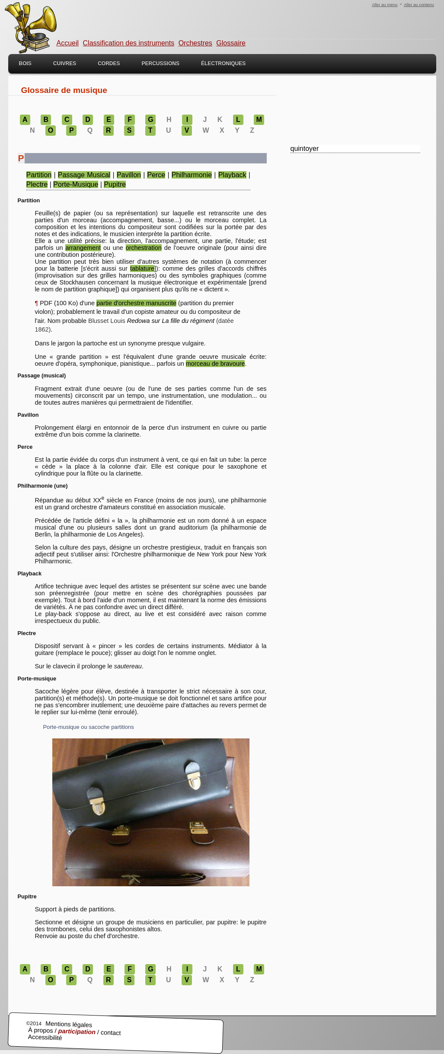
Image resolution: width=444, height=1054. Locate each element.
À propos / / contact (74, 1032)
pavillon (129, 175)
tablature (142, 268)
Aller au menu (384, 4)
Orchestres (195, 43)
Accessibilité (45, 1038)
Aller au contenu (419, 4)
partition (39, 175)
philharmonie (192, 175)
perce (156, 175)
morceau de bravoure (215, 363)
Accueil (68, 43)
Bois (25, 64)
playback (232, 175)
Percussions (160, 64)
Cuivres (64, 64)
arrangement (83, 247)
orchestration (144, 247)
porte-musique (75, 184)
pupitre (115, 184)
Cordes (109, 64)
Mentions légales (68, 1024)
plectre (37, 184)
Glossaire (231, 43)
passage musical (84, 175)
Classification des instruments (129, 43)
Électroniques (223, 64)
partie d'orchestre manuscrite (136, 303)
